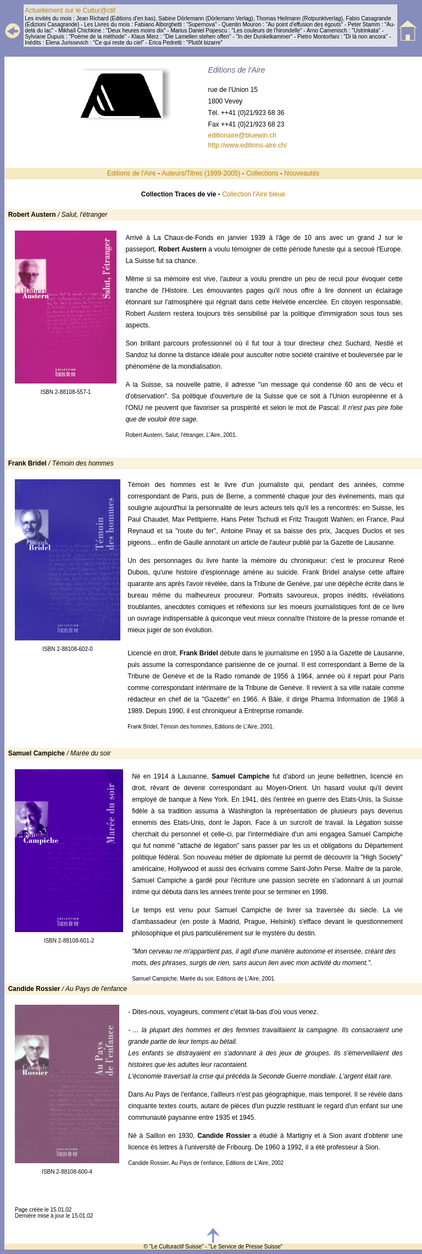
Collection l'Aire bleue (253, 194)
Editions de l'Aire (131, 173)
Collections (262, 173)
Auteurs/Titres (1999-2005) (202, 173)
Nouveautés (301, 173)
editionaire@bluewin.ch (242, 135)
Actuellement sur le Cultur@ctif (70, 10)
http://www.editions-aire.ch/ (247, 145)
